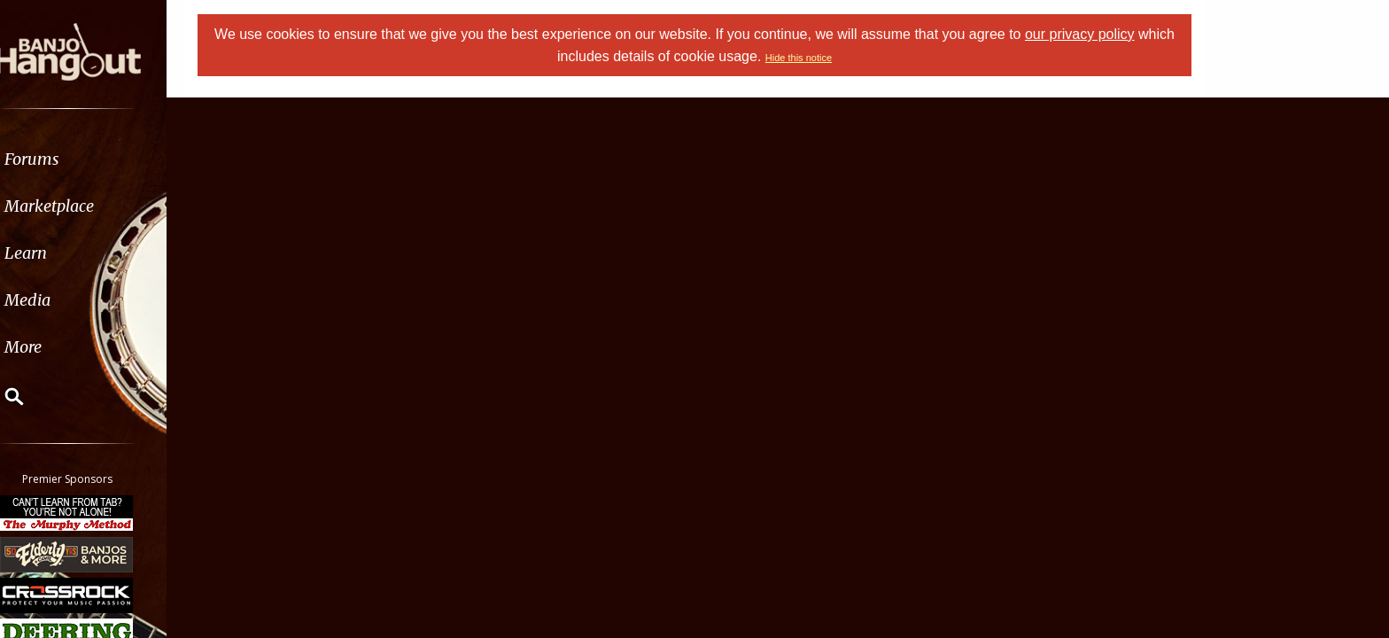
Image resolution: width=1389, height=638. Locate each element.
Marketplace (82, 206)
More (55, 347)
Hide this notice (818, 57)
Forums (64, 159)
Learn (58, 253)
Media (60, 300)
